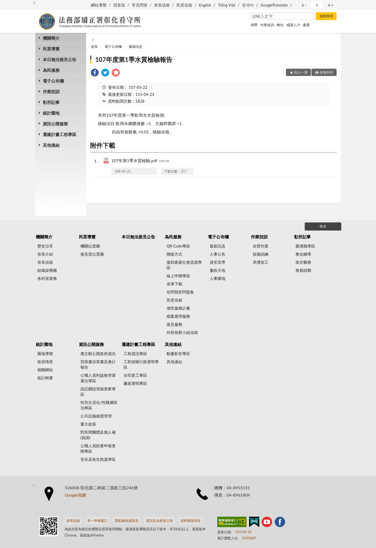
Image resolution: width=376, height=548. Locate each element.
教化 (280, 25)
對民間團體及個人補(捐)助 (98, 435)
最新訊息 (135, 46)
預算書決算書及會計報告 (98, 364)
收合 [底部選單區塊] (323, 226)
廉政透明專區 (135, 383)
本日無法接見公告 (59, 59)
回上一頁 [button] (301, 72)
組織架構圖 (47, 270)
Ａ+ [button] (330, 5)
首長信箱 (162, 5)
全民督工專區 (135, 375)
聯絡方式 (174, 254)
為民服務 (51, 70)
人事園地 (217, 278)
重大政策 (88, 424)
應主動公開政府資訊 (98, 353)
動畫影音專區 (178, 353)
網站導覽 (99, 5)
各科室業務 (47, 278)
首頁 (94, 46)
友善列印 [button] (326, 72)
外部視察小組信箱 (182, 332)
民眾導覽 (51, 48)
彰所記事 (51, 102)
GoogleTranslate (274, 5)
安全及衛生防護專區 (98, 459)
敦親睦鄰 (303, 270)
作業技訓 (267, 25)
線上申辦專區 (178, 275)
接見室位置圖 (92, 254)
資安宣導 (217, 262)
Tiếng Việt (226, 5)
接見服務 (174, 324)
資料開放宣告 (190, 520)
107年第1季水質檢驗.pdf (140, 161)
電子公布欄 (53, 80)
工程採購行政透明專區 (141, 364)
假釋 (254, 25)
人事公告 (217, 254)
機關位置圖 (90, 246)
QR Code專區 (178, 246)
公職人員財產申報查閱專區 (98, 448)
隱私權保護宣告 (127, 520)
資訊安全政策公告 (159, 520)
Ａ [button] (317, 5)
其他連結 (51, 145)
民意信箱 (184, 5)
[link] (95, 73)
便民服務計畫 (178, 308)
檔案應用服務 (178, 316)
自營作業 (260, 246)
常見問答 (140, 5)
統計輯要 (45, 377)
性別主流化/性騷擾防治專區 (99, 405)
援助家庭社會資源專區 (184, 265)
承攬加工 (260, 262)
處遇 (306, 25)
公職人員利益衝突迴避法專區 (98, 378)
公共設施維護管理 (96, 416)
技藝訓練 (260, 254)
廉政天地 (217, 270)
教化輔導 (303, 254)
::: (34, 3)
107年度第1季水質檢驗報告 (133, 59)
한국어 (248, 5)
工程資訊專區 (135, 353)
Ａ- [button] (303, 5)
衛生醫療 (303, 262)
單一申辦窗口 (97, 520)
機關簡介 (51, 38)
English (205, 5)
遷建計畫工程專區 (59, 134)
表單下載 (174, 283)
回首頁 (119, 5)
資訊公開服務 (55, 123)
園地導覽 (45, 353)
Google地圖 (75, 494)
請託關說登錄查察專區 (98, 391)
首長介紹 (45, 254)
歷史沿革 (45, 246)
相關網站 (45, 369)
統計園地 (51, 112)
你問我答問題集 (180, 292)
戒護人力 (293, 25)
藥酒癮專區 (305, 246)
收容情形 (45, 361)
